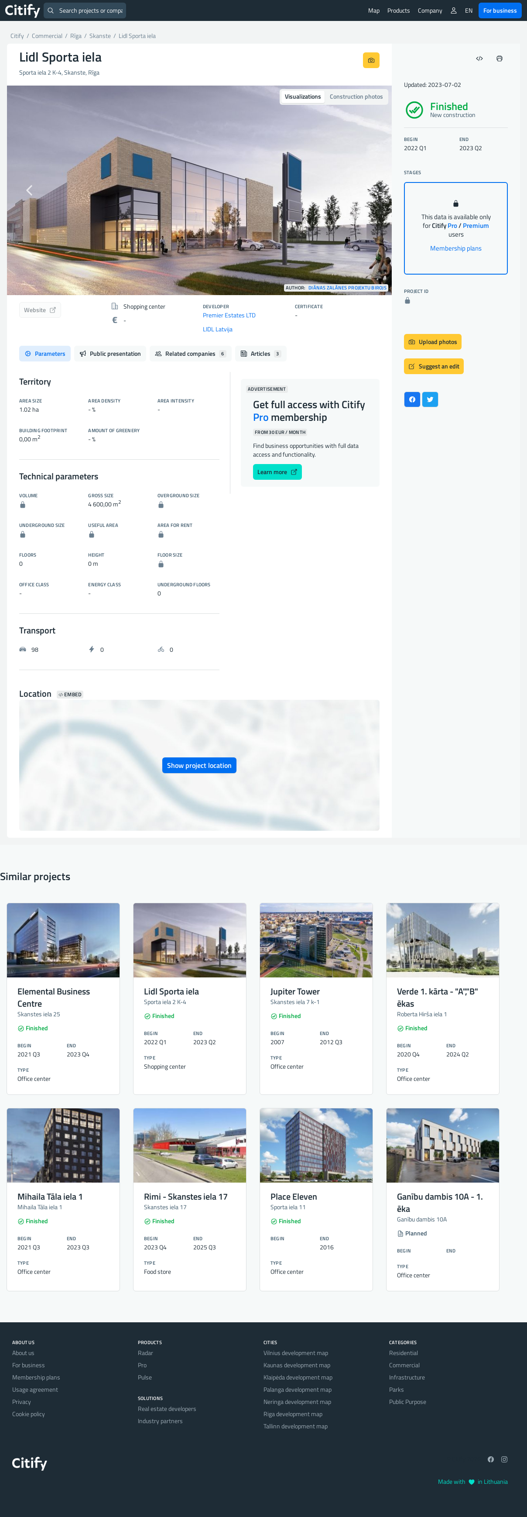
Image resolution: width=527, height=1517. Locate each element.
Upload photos (432, 341)
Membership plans (456, 248)
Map (374, 10)
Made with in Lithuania (473, 1481)
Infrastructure (407, 1377)
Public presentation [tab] (110, 353)
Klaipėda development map (298, 1377)
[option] (199, 190)
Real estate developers (167, 1408)
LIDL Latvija (218, 329)
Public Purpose (407, 1401)
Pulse (145, 1377)
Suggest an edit (433, 366)
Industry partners (160, 1420)
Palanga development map (298, 1389)
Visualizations (303, 96)
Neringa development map (297, 1401)
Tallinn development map (296, 1426)
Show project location (199, 765)
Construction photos (356, 96)
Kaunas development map (297, 1364)
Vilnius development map (296, 1352)
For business (500, 10)
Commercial (404, 1364)
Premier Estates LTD (229, 315)
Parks (396, 1389)
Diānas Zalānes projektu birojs (347, 288)
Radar (145, 1352)
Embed (70, 694)
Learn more (277, 471)
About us (23, 1352)
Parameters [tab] (44, 353)
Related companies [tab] (190, 353)
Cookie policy (28, 1413)
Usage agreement (35, 1389)
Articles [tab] (260, 353)
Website (40, 309)
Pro (142, 1364)
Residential (403, 1352)
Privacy (21, 1401)
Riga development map (293, 1413)
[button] (36, 190)
